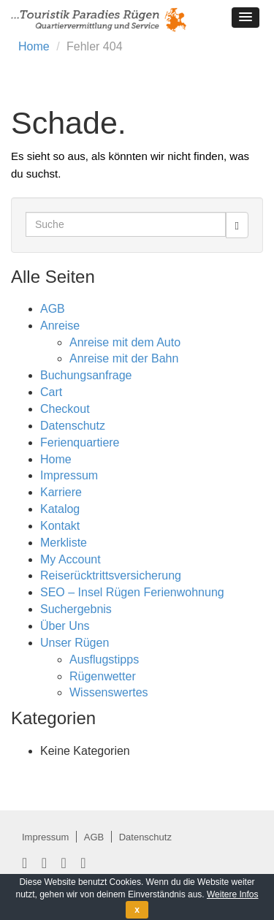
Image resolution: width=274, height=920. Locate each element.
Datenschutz (72, 425)
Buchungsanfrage (86, 375)
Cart (51, 392)
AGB (52, 309)
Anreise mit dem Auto (124, 342)
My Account (70, 559)
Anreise (60, 325)
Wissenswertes (108, 692)
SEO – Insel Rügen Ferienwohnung (132, 592)
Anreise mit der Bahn (123, 358)
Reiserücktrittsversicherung (110, 575)
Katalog (60, 509)
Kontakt (60, 526)
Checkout (65, 409)
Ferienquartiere (80, 442)
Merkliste (63, 542)
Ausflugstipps (104, 659)
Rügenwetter (102, 676)
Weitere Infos (232, 894)
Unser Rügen (74, 642)
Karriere (61, 492)
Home (34, 46)
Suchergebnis (76, 609)
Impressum (69, 475)
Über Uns (65, 626)
